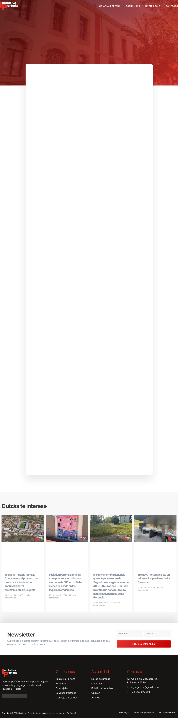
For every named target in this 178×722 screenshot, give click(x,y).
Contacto (172, 6)
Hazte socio (152, 6)
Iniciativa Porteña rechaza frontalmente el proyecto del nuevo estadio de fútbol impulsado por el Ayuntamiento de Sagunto (21, 586)
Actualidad (133, 6)
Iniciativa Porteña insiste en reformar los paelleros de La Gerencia (153, 582)
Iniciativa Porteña (109, 6)
